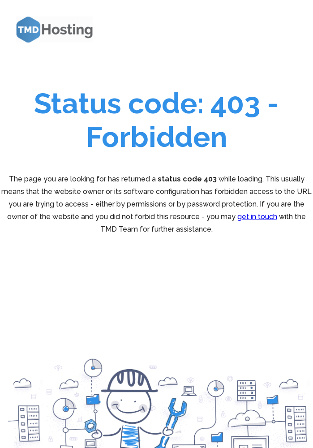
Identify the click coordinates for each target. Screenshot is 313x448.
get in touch (257, 216)
